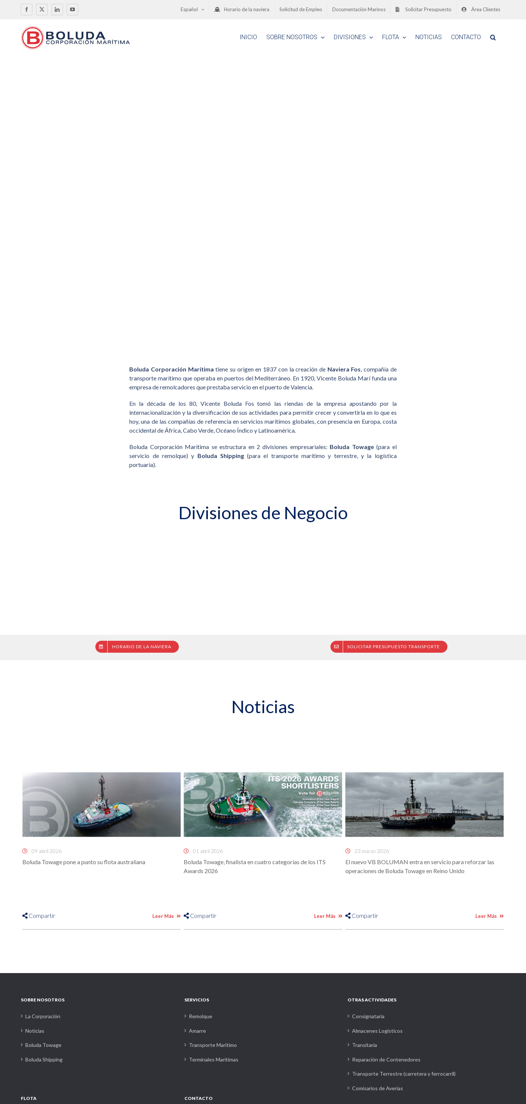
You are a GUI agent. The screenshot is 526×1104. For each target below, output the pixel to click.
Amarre (197, 1031)
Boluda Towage (43, 1045)
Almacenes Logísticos (377, 1031)
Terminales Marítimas (213, 1059)
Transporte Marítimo (213, 1045)
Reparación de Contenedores (386, 1059)
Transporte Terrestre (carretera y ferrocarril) (404, 1073)
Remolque (200, 1016)
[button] (493, 37)
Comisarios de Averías (377, 1088)
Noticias (34, 1031)
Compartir (38, 915)
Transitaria (364, 1045)
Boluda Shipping (44, 1059)
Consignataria (368, 1016)
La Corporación (42, 1016)
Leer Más (166, 916)
